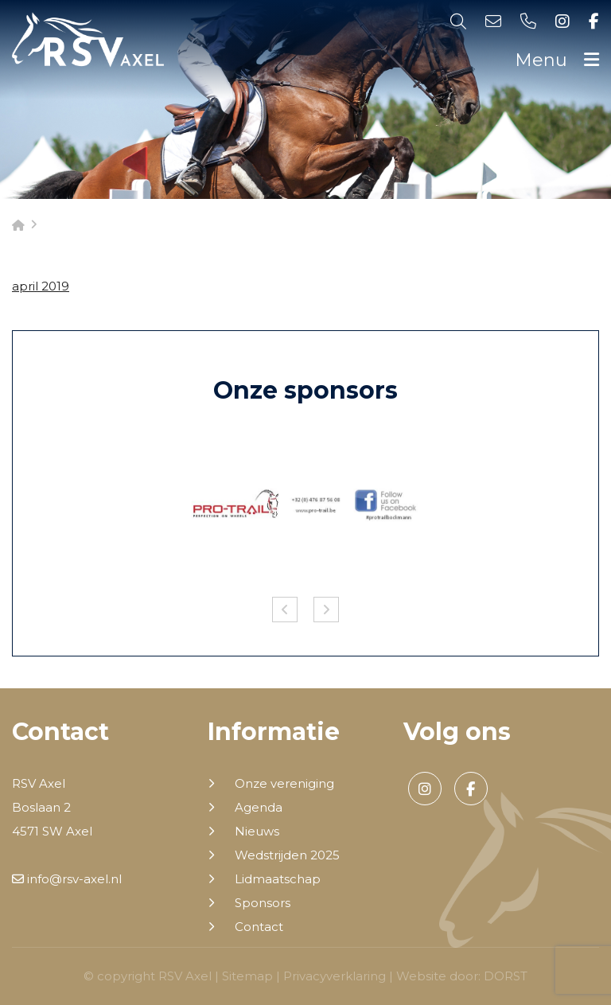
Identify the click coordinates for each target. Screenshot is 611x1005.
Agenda (258, 807)
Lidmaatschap (278, 879)
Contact (259, 927)
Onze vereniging (284, 783)
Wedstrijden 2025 (287, 855)
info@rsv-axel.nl (67, 878)
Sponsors (262, 903)
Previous (285, 609)
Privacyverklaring (334, 976)
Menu (557, 60)
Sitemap (247, 976)
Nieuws (257, 831)
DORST (505, 976)
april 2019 (40, 286)
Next (326, 609)
